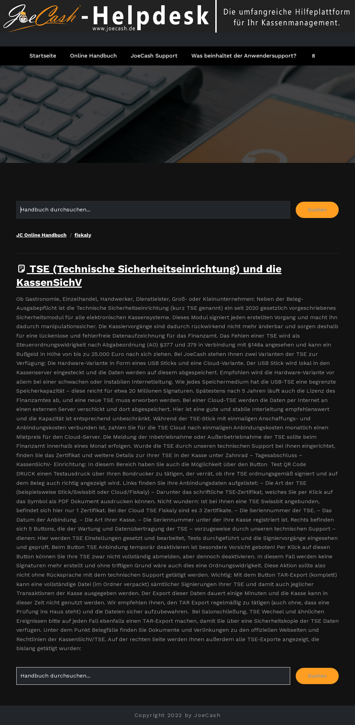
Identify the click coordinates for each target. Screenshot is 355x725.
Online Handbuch (93, 55)
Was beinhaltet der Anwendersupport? (243, 55)
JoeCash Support (154, 55)
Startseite (42, 55)
